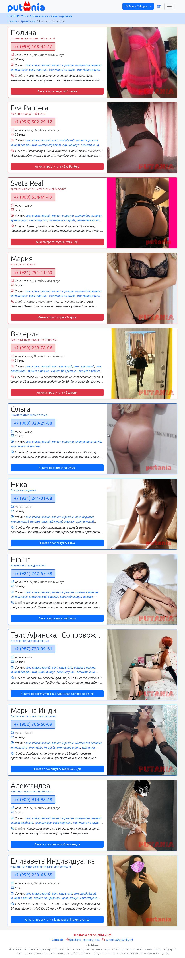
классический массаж (25, 446)
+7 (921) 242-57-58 (33, 573)
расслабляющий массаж (58, 521)
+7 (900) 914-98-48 (33, 799)
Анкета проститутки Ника (57, 543)
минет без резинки (88, 65)
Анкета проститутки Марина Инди (57, 769)
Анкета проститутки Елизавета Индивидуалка (57, 919)
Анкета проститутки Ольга (57, 467)
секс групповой (84, 366)
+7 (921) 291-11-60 (33, 272)
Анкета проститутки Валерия (57, 392)
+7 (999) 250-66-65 (33, 874)
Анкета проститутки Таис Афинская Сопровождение (57, 693)
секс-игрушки (38, 69)
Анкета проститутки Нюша (57, 618)
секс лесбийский (63, 140)
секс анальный (62, 366)
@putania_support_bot (82, 939)
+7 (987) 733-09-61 (33, 648)
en (159, 6)
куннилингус (19, 69)
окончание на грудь (62, 69)
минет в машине (87, 592)
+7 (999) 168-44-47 (33, 46)
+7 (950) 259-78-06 (33, 347)
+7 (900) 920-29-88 (33, 423)
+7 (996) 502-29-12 (33, 121)
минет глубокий (49, 145)
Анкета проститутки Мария (57, 317)
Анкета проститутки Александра (57, 844)
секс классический (38, 65)
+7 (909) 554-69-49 (33, 197)
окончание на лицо (90, 220)
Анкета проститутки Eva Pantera (57, 166)
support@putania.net (117, 939)
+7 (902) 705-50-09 (33, 724)
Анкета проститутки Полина (57, 91)
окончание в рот (88, 69)
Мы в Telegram (137, 6)
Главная (12, 21)
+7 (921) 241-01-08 (33, 498)
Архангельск (28, 21)
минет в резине (63, 65)
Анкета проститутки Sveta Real (57, 242)
